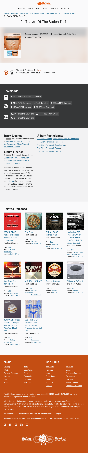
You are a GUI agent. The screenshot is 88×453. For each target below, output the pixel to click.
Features (49, 370)
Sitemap (69, 379)
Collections (50, 376)
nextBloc (69, 367)
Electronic (28, 376)
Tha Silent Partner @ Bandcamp (66, 139)
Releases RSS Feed (74, 386)
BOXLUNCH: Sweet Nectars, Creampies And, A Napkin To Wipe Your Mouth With (12, 325)
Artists (6, 370)
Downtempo (28, 370)
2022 (9, 291)
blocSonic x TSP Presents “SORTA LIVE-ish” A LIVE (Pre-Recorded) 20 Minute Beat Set (74, 237)
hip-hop (25, 73)
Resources (70, 376)
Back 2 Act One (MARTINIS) (10, 282)
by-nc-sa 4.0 (15, 254)
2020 (72, 288)
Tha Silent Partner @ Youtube (49, 151)
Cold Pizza (29, 232)
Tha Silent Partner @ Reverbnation (51, 145)
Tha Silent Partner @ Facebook (49, 142)
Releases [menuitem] (21, 8)
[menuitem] (69, 8)
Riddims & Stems (53, 281)
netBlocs (27, 382)
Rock (6, 382)
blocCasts (50, 367)
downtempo (8, 252)
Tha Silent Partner (44, 139)
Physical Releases (11, 373)
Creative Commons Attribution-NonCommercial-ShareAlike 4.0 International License (16, 144)
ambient (48, 246)
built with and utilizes (70, 418)
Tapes (48, 379)
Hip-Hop (7, 376)
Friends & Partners (73, 373)
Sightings (69, 370)
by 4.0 (54, 293)
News (48, 373)
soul (81, 252)
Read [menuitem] (38, 8)
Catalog (7, 367)
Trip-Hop (27, 379)
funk (68, 254)
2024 (9, 247)
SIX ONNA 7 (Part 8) (75, 281)
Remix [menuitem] (63, 8)
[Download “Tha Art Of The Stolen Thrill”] (12, 72)
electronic (34, 241)
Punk (26, 373)
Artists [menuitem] (30, 8)
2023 (72, 250)
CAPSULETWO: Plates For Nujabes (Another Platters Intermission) (11, 236)
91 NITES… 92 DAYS (33, 281)
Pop (5, 379)
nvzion (12, 418)
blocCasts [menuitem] (54, 8)
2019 (38, 73)
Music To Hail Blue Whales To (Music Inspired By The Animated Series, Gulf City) (33, 325)
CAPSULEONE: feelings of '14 (52, 233)
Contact (49, 386)
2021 (51, 288)
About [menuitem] (45, 8)
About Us (49, 382)
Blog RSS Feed (72, 382)
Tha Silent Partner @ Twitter (48, 148)
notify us (10, 181)
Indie (26, 367)
